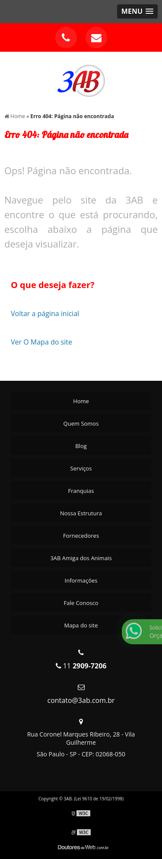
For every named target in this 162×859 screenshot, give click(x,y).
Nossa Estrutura (81, 513)
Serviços (81, 468)
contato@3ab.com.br (80, 700)
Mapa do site (81, 625)
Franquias (81, 491)
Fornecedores (81, 535)
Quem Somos (81, 423)
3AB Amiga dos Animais (80, 558)
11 (81, 666)
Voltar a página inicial (45, 313)
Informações (81, 580)
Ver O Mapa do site (41, 342)
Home (81, 401)
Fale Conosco (81, 603)
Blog (81, 446)
